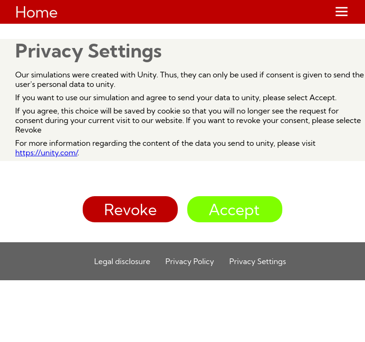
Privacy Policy (189, 261)
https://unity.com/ (46, 152)
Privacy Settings (258, 261)
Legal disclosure (122, 261)
